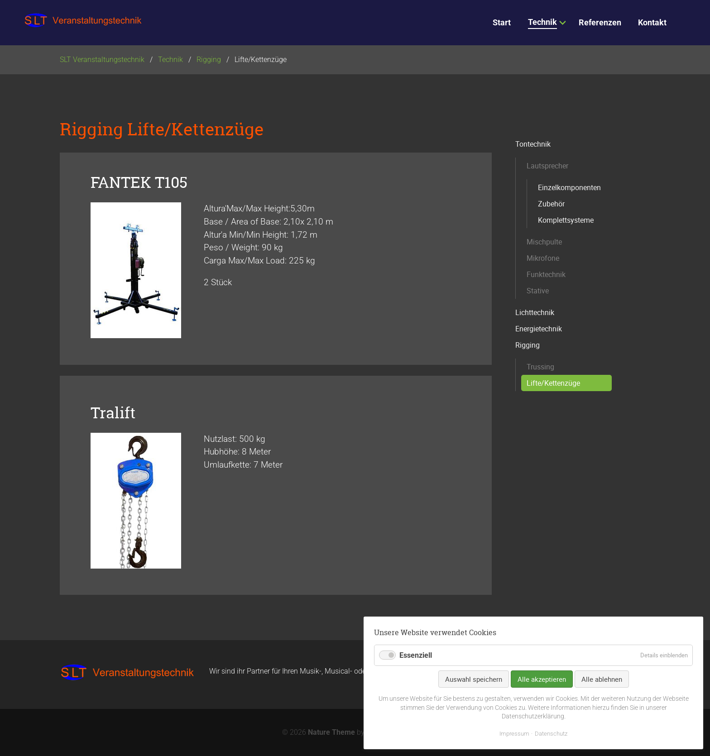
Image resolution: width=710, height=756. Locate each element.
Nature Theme (331, 732)
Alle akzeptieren (542, 679)
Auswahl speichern (473, 679)
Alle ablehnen (601, 679)
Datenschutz (551, 733)
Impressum (514, 733)
